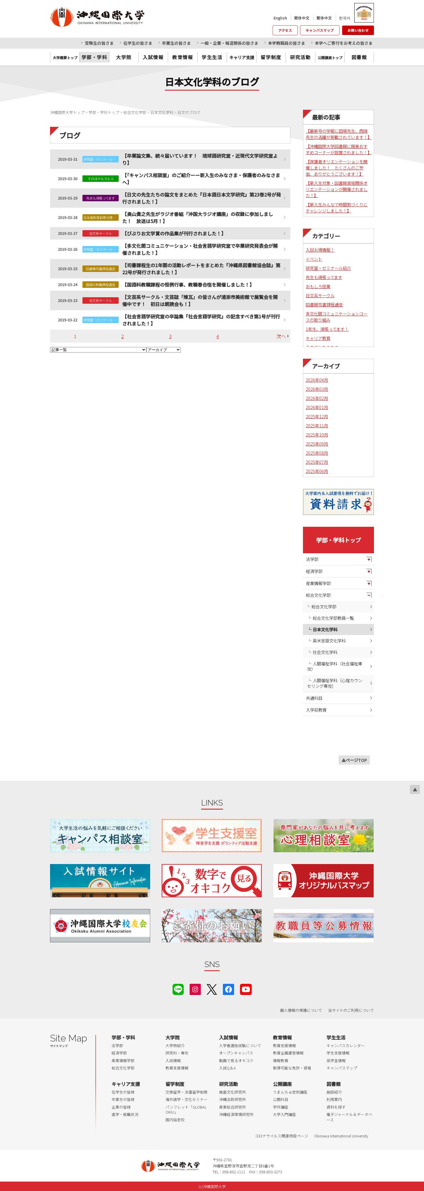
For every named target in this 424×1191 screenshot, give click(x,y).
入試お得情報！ (320, 250)
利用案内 (334, 1099)
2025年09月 (317, 444)
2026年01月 (317, 407)
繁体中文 (324, 18)
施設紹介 (334, 1092)
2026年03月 (317, 389)
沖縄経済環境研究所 (236, 1114)
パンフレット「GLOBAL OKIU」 (185, 1109)
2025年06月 (317, 471)
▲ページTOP (354, 760)
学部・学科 (94, 57)
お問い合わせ (358, 30)
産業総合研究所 (232, 1107)
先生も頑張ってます (324, 277)
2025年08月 (317, 453)
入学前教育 (316, 710)
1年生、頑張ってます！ (327, 329)
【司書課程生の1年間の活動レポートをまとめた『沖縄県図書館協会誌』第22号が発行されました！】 (201, 269)
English (280, 18)
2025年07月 (317, 462)
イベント (314, 259)
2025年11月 (317, 425)
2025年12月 (317, 416)
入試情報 (153, 57)
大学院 (124, 57)
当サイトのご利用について (351, 1010)
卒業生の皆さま (176, 43)
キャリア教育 (318, 338)
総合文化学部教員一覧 (333, 618)
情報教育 (280, 1060)
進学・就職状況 (125, 1114)
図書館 (359, 57)
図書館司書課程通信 (324, 304)
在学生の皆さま (137, 43)
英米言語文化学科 (329, 640)
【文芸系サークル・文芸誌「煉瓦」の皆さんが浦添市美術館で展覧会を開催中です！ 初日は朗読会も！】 (200, 300)
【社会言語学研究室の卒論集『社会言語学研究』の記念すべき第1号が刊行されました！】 (201, 320)
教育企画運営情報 (288, 1053)
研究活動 (300, 57)
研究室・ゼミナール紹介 (328, 268)
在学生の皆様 (123, 1092)
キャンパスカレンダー (346, 1045)
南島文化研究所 (232, 1092)
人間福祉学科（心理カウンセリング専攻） (334, 683)
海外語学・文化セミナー (186, 1099)
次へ (281, 336)
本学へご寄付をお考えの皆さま (343, 43)
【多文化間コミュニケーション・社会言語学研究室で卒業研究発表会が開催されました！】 (200, 249)
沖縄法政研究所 (232, 1099)
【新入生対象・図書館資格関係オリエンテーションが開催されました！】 (336, 189)
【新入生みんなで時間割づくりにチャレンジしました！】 (336, 207)
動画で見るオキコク (236, 1060)
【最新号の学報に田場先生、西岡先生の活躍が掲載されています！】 (339, 134)
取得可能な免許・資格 (292, 1068)
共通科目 (314, 698)
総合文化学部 (318, 595)
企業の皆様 (121, 1107)
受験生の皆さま (99, 43)
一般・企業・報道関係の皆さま (229, 43)
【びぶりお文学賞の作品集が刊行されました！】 (174, 233)
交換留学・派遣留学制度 (186, 1092)
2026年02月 (317, 398)
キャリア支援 (126, 1083)
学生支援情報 (338, 1053)
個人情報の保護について (301, 1010)
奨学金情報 (336, 1060)
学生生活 (212, 57)
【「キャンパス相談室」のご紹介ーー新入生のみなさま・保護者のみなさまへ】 (201, 179)
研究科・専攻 (176, 1053)
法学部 (312, 559)
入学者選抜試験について (240, 1045)
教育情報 (182, 57)
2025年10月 (317, 434)
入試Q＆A (227, 1068)
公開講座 (282, 1083)
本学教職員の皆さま (286, 43)
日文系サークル (320, 295)
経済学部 (314, 571)
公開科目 (280, 1099)
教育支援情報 (176, 1068)
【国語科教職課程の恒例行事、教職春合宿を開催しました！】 (188, 284)
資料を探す (336, 1107)
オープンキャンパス (236, 1053)
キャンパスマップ (320, 30)
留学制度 (271, 57)
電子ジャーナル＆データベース (349, 1117)
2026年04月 (317, 380)
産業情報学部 (318, 583)
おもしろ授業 (318, 286)
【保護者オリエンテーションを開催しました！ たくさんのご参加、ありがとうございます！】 (336, 167)
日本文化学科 (325, 629)
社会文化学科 (325, 652)
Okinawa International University (341, 1136)
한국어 (344, 18)
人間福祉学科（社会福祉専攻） (334, 666)
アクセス (285, 30)
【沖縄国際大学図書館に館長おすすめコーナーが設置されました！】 (339, 149)
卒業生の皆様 (123, 1099)
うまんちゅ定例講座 (290, 1092)
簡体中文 (301, 18)
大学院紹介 (175, 1045)
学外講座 (280, 1107)
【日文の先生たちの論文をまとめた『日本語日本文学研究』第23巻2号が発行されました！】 (201, 198)
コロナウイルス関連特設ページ (281, 1136)
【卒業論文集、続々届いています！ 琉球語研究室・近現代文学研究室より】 (200, 159)
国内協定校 (175, 1119)
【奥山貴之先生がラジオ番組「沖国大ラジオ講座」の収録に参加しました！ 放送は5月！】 (197, 217)
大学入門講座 (284, 1114)
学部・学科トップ (338, 540)
